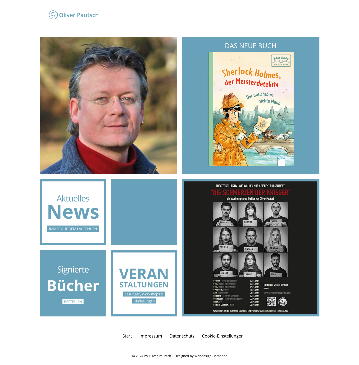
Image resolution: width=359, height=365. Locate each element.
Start (127, 336)
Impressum (151, 336)
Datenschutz (182, 336)
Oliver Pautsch (160, 356)
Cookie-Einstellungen (223, 336)
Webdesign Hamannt (210, 356)
